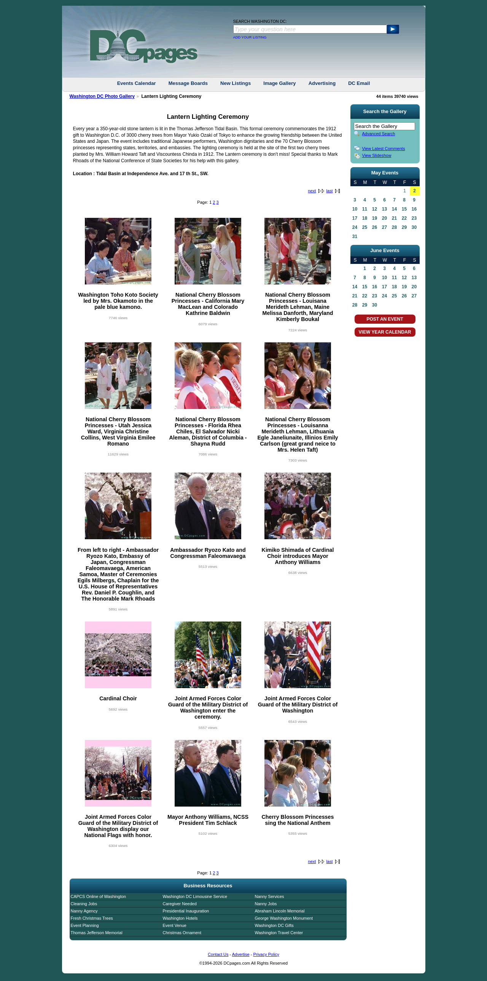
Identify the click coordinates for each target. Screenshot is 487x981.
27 (384, 227)
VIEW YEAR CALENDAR (385, 332)
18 (364, 218)
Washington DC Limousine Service (195, 896)
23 (414, 218)
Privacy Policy (266, 954)
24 (354, 227)
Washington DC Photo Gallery (102, 96)
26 (374, 227)
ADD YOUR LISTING (250, 37)
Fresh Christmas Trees (92, 918)
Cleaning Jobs (84, 903)
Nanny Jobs (266, 903)
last (329, 191)
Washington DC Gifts (274, 925)
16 (414, 209)
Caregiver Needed (180, 903)
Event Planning (85, 925)
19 (374, 218)
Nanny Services (269, 896)
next (312, 191)
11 (364, 209)
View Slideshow (377, 155)
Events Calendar (136, 83)
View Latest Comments (383, 148)
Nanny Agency (84, 911)
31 (354, 236)
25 (364, 227)
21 (394, 218)
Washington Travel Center (279, 932)
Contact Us (218, 954)
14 (394, 209)
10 (354, 209)
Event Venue (174, 925)
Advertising (322, 83)
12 (374, 209)
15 (404, 209)
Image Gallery (279, 83)
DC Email (359, 83)
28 (394, 227)
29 (404, 227)
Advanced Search (378, 133)
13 (384, 209)
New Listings (235, 83)
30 (414, 227)
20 (384, 218)
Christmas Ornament (182, 932)
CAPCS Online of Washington (98, 896)
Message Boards (188, 83)
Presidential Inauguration (186, 911)
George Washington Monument (284, 918)
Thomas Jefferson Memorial (97, 932)
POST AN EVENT (384, 319)
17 (354, 218)
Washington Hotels (180, 918)
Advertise (241, 954)
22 (404, 218)
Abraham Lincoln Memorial (280, 911)
